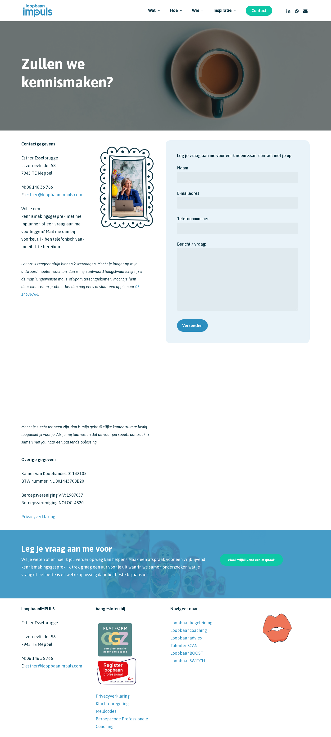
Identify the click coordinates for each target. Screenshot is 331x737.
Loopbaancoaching (188, 630)
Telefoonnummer (237, 225)
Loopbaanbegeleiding (191, 622)
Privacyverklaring (38, 516)
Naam (237, 174)
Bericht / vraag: (237, 277)
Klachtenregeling (112, 703)
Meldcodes (106, 711)
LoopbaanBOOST (186, 653)
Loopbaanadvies (186, 637)
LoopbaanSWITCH (187, 660)
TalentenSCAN (184, 645)
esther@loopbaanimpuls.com (53, 194)
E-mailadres (237, 200)
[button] (251, 560)
